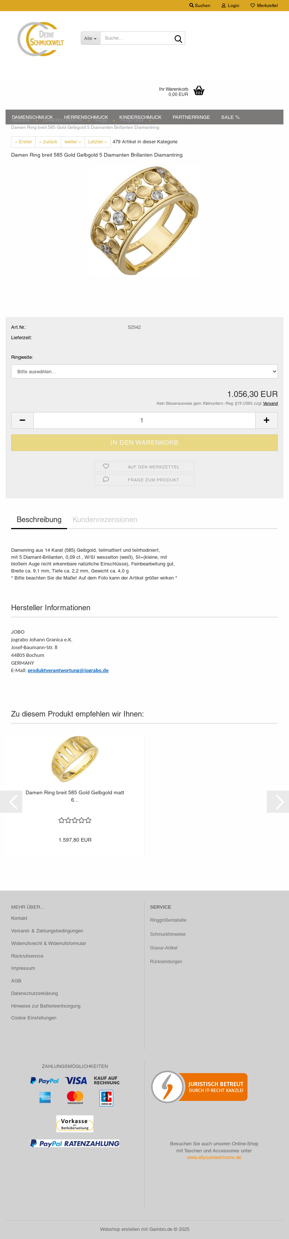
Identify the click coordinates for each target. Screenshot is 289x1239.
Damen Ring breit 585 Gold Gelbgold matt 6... (75, 796)
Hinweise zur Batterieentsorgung (45, 1006)
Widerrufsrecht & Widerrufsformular (48, 943)
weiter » (72, 141)
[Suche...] (90, 38)
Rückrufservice (27, 956)
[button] (22, 420)
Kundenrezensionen (105, 519)
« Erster (23, 141)
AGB (16, 980)
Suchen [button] (199, 5)
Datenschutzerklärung (34, 993)
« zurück (48, 141)
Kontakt (19, 918)
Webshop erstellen (120, 1229)
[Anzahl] (144, 420)
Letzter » (97, 141)
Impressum (23, 968)
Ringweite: (22, 357)
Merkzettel (264, 5)
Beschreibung (39, 519)
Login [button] (230, 5)
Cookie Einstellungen (33, 1018)
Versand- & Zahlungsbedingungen (47, 931)
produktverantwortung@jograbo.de (68, 670)
